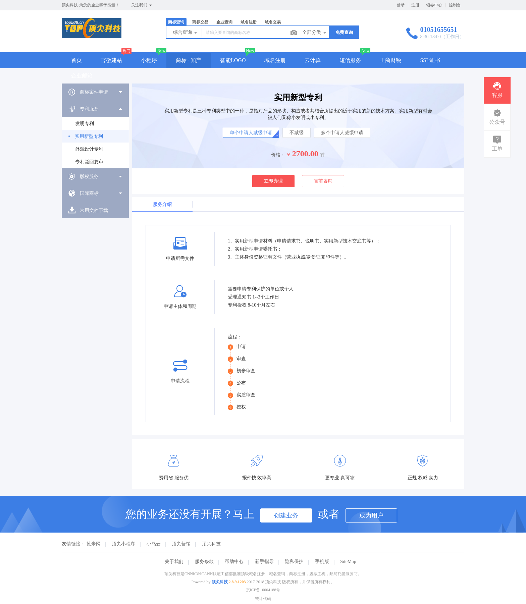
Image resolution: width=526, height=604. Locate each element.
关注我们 (142, 5)
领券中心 (434, 5)
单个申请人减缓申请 (251, 132)
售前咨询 (323, 180)
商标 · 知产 (188, 60)
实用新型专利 (89, 136)
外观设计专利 (89, 149)
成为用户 (371, 515)
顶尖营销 (181, 543)
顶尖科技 (211, 543)
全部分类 (314, 33)
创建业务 (286, 515)
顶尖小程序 (123, 543)
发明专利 (84, 123)
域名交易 (273, 22)
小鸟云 (154, 543)
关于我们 (174, 561)
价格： (278, 154)
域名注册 (249, 22)
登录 (401, 5)
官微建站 (111, 60)
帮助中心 (234, 561)
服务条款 (204, 561)
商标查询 (176, 22)
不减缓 (297, 132)
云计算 (313, 60)
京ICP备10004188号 (263, 590)
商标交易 (200, 22)
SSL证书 (430, 60)
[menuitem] (95, 92)
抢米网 (94, 543)
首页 (76, 60)
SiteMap (348, 561)
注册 (415, 5)
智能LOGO (233, 60)
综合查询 (185, 33)
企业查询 (224, 22)
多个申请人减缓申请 (342, 132)
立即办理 (273, 180)
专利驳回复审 (89, 161)
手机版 (322, 561)
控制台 (455, 5)
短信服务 (350, 60)
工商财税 (390, 60)
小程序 (149, 60)
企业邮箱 (82, 75)
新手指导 (264, 561)
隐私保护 (294, 561)
